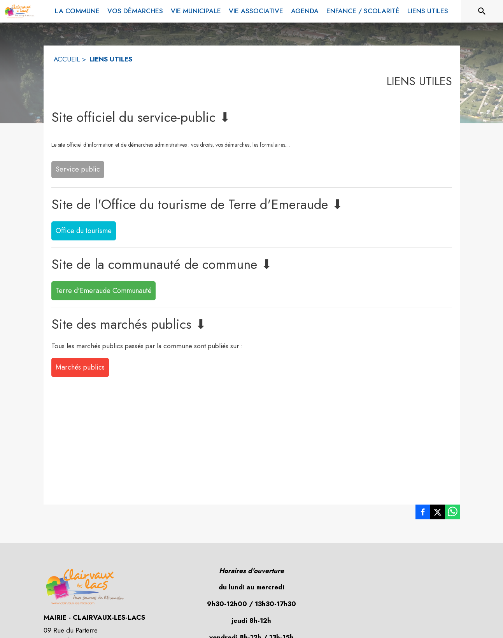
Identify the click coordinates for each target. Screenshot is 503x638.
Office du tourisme (84, 231)
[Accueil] (19, 11)
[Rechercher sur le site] (482, 11)
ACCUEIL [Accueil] (67, 59)
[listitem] (422, 513)
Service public (78, 169)
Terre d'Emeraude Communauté (103, 291)
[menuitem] (77, 9)
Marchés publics (80, 367)
